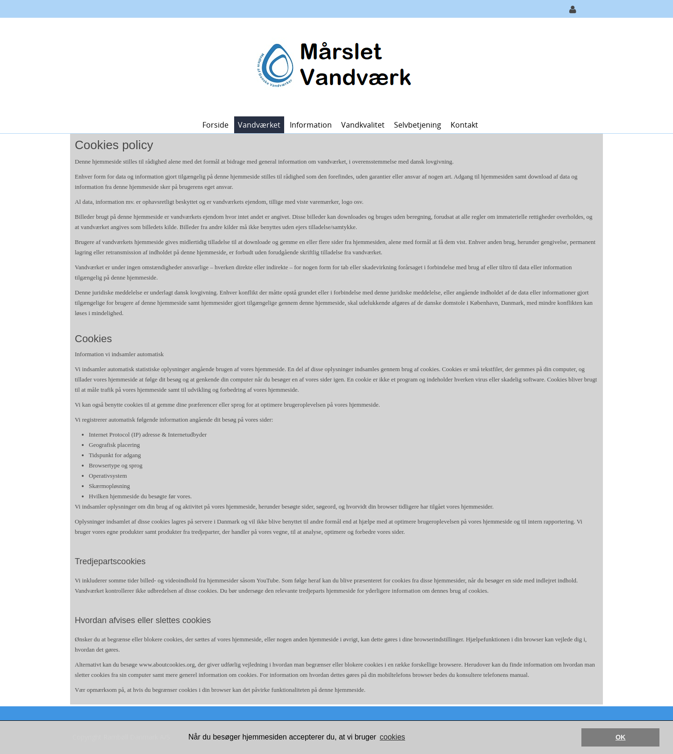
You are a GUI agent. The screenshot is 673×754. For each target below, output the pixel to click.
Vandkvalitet (363, 125)
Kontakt (464, 125)
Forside (215, 125)
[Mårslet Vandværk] (333, 66)
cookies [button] (392, 737)
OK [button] (621, 737)
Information (311, 125)
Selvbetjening (417, 125)
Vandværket (259, 125)
